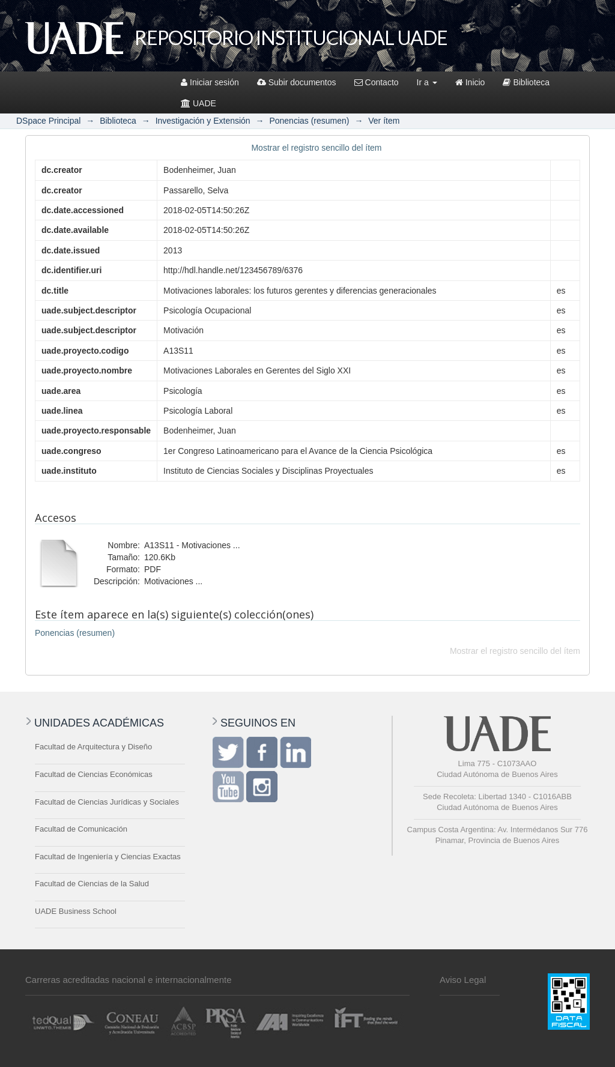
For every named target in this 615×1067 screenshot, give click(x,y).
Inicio (470, 82)
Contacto (376, 82)
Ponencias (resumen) (309, 120)
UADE (198, 103)
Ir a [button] (427, 82)
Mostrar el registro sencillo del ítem (316, 148)
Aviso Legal (463, 980)
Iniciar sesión (210, 82)
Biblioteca (526, 82)
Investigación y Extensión (203, 120)
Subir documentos (296, 82)
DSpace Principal (48, 120)
